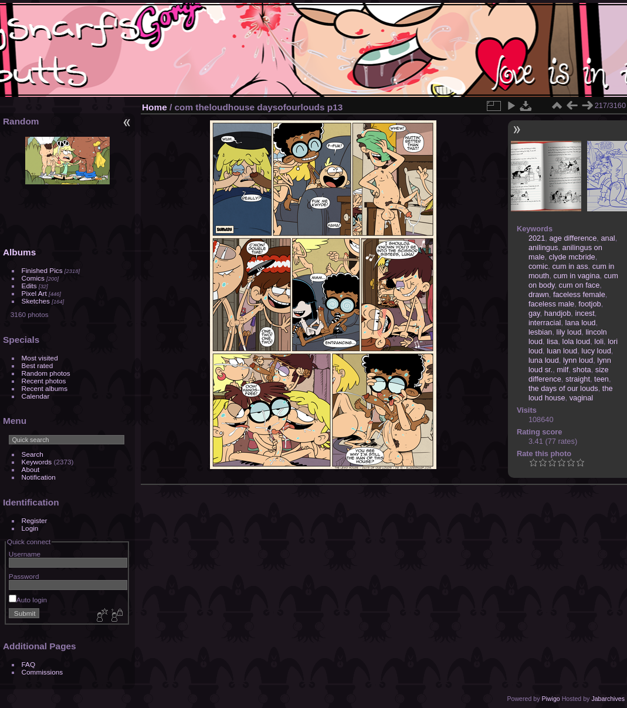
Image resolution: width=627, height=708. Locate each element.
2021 (536, 238)
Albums (19, 252)
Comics (33, 278)
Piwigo (550, 698)
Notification (39, 477)
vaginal (582, 397)
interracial (544, 322)
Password (24, 576)
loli (599, 341)
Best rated (37, 365)
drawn (538, 294)
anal (608, 238)
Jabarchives (608, 698)
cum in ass (570, 266)
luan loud (562, 350)
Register (35, 520)
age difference (573, 238)
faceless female (579, 294)
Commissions (42, 672)
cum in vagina (577, 275)
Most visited (40, 358)
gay (534, 313)
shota (581, 369)
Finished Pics (42, 270)
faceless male (551, 303)
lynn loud (578, 360)
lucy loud (596, 350)
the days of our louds (563, 388)
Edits (29, 285)
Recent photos (44, 381)
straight (577, 379)
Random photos (46, 373)
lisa (552, 341)
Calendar (36, 396)
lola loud (576, 341)
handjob (557, 313)
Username (24, 554)
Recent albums (44, 388)
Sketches (36, 301)
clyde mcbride (572, 256)
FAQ (29, 664)
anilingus (543, 247)
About (31, 469)
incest (584, 313)
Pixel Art (34, 293)
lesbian (540, 332)
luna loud (543, 360)
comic (538, 266)
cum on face (579, 285)
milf (562, 369)
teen (601, 379)
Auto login (28, 600)
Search (32, 454)
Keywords (37, 462)
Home (154, 107)
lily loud (569, 332)
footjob (589, 303)
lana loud (580, 322)
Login (30, 528)
